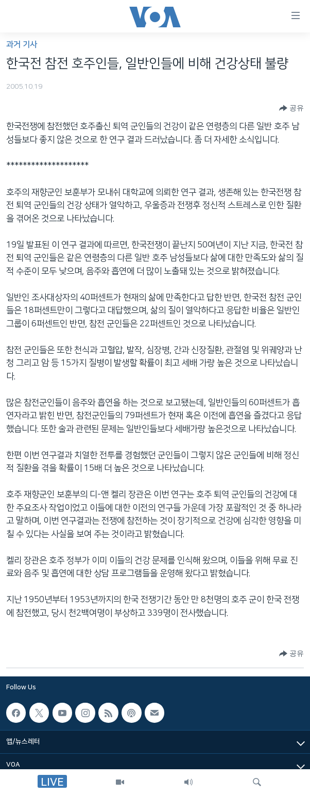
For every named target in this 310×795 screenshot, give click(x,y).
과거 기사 (21, 44)
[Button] (291, 108)
